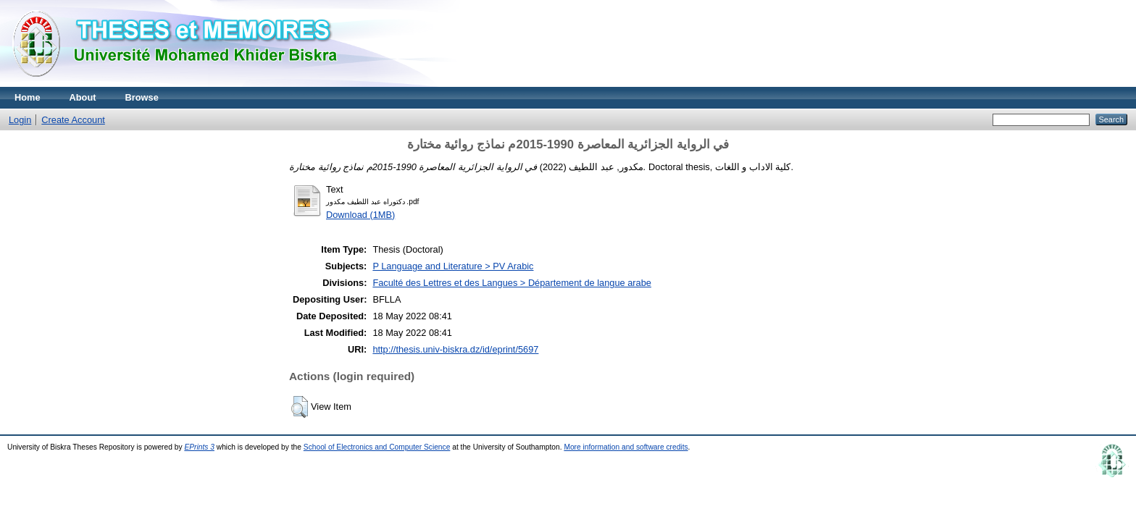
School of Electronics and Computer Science (377, 447)
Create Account (73, 119)
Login (20, 119)
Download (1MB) (360, 214)
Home (27, 97)
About (83, 97)
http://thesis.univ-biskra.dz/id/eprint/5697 (455, 349)
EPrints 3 (199, 447)
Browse (142, 97)
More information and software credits (626, 447)
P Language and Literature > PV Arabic (452, 266)
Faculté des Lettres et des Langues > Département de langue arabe (511, 282)
